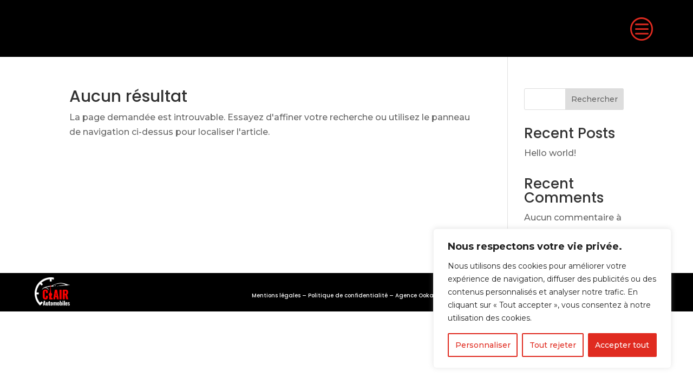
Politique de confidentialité (348, 295)
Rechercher (594, 99)
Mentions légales (276, 295)
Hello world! (550, 153)
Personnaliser (483, 345)
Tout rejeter (552, 345)
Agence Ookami (418, 295)
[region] (552, 298)
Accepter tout (622, 345)
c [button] (641, 28)
